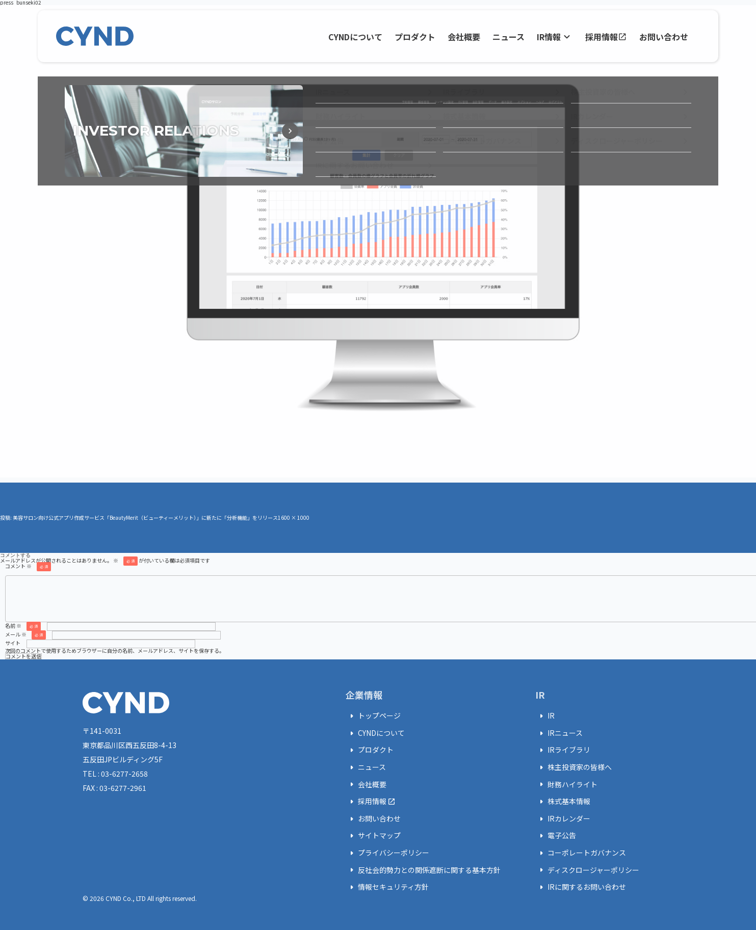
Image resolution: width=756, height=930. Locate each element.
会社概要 (464, 37)
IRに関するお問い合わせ (580, 887)
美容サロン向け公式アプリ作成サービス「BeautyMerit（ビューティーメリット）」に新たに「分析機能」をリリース (145, 517)
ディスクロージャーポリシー (587, 870)
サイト (12, 643)
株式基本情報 (562, 801)
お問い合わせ (663, 37)
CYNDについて (355, 37)
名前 (23, 625)
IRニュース (559, 733)
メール (25, 634)
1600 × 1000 (293, 517)
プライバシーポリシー (387, 853)
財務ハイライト (566, 784)
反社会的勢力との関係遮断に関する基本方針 (423, 870)
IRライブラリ (562, 750)
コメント (28, 566)
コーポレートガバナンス (580, 853)
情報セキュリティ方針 (387, 887)
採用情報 (606, 37)
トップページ (373, 716)
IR (545, 716)
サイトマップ (373, 836)
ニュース (508, 37)
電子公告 (555, 836)
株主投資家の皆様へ (573, 767)
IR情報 (555, 37)
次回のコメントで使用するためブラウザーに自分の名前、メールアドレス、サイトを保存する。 (114, 650)
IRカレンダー (562, 819)
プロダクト (415, 37)
